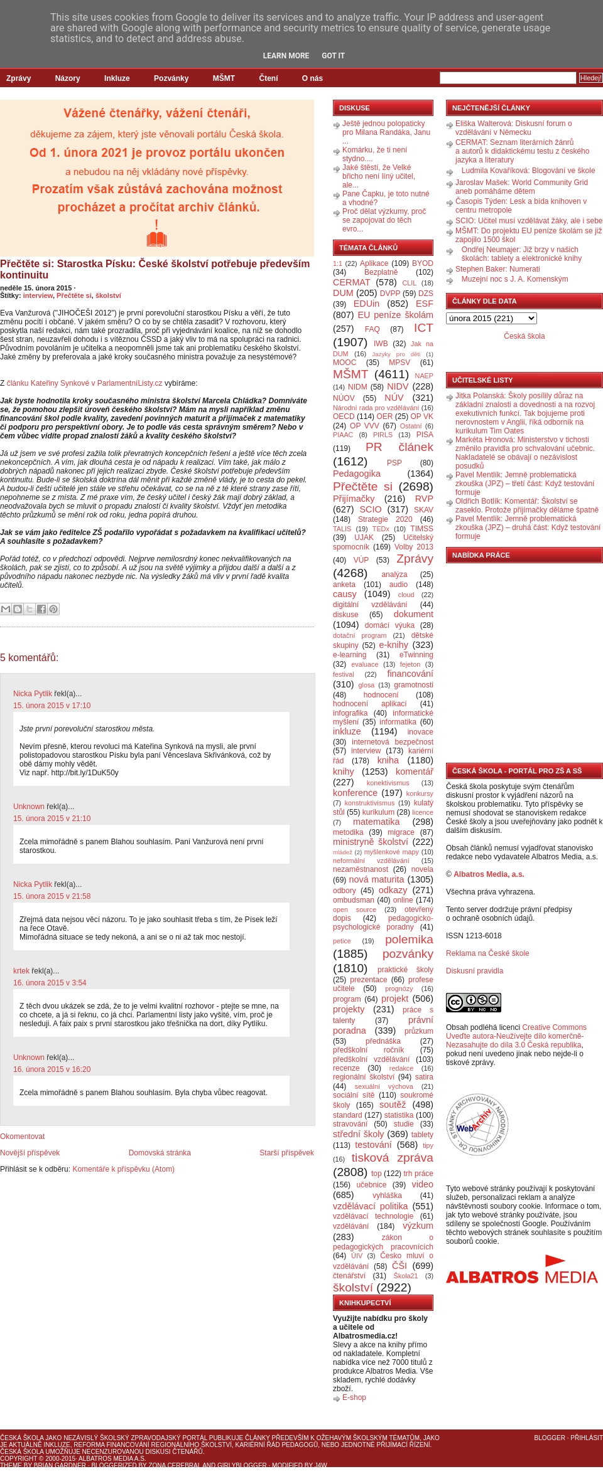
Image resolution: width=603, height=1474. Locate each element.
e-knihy (393, 645)
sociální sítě (353, 1095)
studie (404, 1124)
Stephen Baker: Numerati (497, 269)
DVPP (390, 293)
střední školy (358, 1134)
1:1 (337, 263)
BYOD (422, 263)
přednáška (383, 1041)
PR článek (399, 446)
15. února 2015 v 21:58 (51, 896)
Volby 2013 (413, 547)
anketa (344, 584)
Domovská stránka (160, 1152)
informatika (397, 722)
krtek (21, 971)
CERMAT (352, 282)
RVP (424, 499)
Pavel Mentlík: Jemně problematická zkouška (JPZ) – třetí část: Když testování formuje (524, 483)
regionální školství (363, 1077)
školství (108, 295)
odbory (344, 890)
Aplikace (374, 263)
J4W (321, 1465)
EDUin (367, 304)
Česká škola (524, 336)
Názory (67, 78)
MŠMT (224, 78)
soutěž (392, 1105)
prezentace (368, 979)
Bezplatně (381, 272)
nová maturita (377, 879)
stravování (350, 1124)
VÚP (361, 560)
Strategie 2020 (385, 519)
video (422, 1184)
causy (345, 594)
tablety (422, 1134)
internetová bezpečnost (392, 742)
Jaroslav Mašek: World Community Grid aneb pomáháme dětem (521, 187)
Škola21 (406, 1276)
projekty (348, 1009)
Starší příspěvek (286, 1152)
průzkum (419, 1031)
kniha (388, 760)
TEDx (380, 529)
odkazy (393, 890)
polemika (409, 939)
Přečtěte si (74, 295)
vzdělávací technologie (373, 1216)
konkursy (419, 793)
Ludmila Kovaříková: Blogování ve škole (528, 170)
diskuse (346, 614)
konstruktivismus (370, 803)
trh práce (418, 1173)
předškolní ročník (368, 1050)
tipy (428, 1145)
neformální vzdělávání (371, 860)
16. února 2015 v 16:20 (51, 1069)
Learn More (286, 55)
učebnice (371, 1184)
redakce (401, 1068)
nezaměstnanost (360, 869)
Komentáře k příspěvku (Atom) (123, 1169)
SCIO (370, 509)
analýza (394, 574)
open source (354, 909)
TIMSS (421, 528)
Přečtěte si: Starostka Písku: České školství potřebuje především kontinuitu (155, 269)
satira (424, 1077)
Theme (11, 1465)
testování (373, 1145)
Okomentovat (22, 1136)
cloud (406, 594)
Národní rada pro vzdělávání (376, 407)
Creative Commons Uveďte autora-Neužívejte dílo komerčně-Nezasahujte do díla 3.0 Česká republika (516, 1036)
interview (38, 295)
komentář (414, 771)
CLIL (409, 283)
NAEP (424, 375)
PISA (424, 434)
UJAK (364, 537)
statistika (399, 1115)
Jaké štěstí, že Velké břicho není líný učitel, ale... (378, 176)
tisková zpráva (392, 1157)
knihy (343, 771)
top (376, 1173)
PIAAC (343, 434)
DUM (343, 293)
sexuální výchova (384, 1086)
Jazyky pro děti (396, 354)
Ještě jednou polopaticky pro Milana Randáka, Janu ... (386, 132)
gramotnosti (413, 685)
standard (347, 1115)
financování (410, 674)
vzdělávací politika (370, 1206)
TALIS (342, 529)
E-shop (354, 1397)
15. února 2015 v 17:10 (51, 705)
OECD (344, 416)
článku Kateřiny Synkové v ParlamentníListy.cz (85, 383)
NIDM (357, 387)
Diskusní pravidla (474, 971)
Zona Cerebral (174, 1465)
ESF (424, 304)
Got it (333, 55)
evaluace (364, 664)
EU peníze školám (395, 315)
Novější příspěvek (30, 1152)
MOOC (344, 362)
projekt (394, 999)
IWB (381, 343)
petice (342, 941)
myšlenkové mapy (391, 852)
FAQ (372, 329)
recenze (346, 1068)
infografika (350, 713)
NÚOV (344, 398)
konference (355, 793)
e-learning (349, 654)
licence (422, 812)
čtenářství (349, 1275)
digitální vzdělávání (370, 604)
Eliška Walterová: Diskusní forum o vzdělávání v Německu (513, 128)
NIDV (397, 386)
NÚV (393, 398)
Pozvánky (171, 78)
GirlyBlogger (242, 1465)
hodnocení (381, 695)
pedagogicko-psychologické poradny (383, 922)
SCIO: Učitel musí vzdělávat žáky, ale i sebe (529, 220)
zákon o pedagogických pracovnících (383, 1242)
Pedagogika (357, 474)
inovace (420, 732)
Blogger (550, 1437)
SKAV (423, 510)
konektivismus (388, 783)
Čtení (268, 78)
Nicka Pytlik (32, 693)
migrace (401, 832)
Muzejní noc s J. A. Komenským (515, 279)
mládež (342, 852)
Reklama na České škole (488, 953)
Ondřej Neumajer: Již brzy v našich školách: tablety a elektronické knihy (522, 254)
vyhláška (387, 1195)
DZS (425, 293)
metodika (348, 832)
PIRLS (383, 434)
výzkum (418, 1226)
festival (343, 674)
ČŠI (399, 1266)
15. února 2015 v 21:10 (51, 818)
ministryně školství (370, 842)
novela (422, 869)
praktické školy (405, 969)
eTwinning (416, 654)
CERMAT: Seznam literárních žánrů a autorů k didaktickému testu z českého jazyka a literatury (522, 151)
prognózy (399, 988)
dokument (413, 614)
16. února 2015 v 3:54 (50, 982)
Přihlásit (586, 1437)
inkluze (347, 731)
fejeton (410, 664)
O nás (312, 78)
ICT (423, 327)
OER (384, 416)
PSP (394, 463)
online (403, 900)
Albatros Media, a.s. (489, 874)
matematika (376, 822)
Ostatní (411, 426)
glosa (367, 685)
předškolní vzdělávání (371, 1059)
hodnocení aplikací (370, 703)
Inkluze (117, 78)
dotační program (360, 635)
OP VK (421, 416)
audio (398, 584)
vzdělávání (351, 1226)
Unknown (29, 806)
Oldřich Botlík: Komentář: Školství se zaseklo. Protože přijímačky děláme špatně (527, 505)
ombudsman (353, 900)
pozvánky (408, 953)
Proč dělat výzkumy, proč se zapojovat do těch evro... (384, 220)
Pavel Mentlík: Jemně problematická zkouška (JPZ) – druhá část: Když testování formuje (527, 527)
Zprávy (18, 78)
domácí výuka (390, 625)
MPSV (399, 362)
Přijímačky (353, 499)
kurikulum (378, 812)
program (347, 999)
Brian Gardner (60, 1465)
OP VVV (364, 426)
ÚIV (356, 1255)
